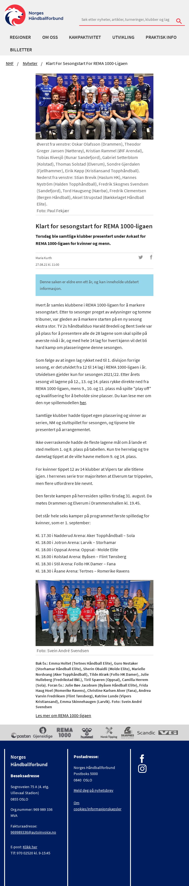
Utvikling (123, 37)
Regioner (20, 37)
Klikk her (30, 846)
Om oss (50, 37)
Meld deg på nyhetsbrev (93, 790)
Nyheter (30, 63)
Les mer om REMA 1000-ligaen (63, 715)
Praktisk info (161, 37)
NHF (10, 63)
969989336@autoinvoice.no (33, 832)
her (83, 402)
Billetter (21, 50)
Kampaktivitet (85, 37)
